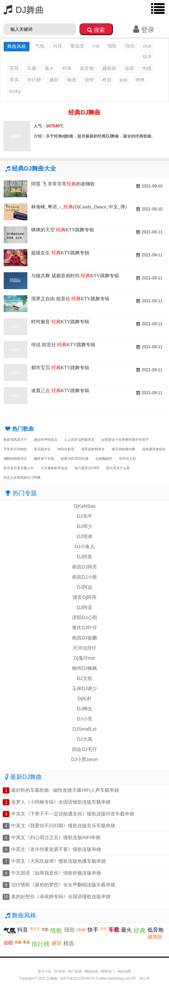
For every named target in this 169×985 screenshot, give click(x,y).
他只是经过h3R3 (86, 468)
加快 (89, 79)
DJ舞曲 (22, 10)
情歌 (112, 46)
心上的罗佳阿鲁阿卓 (79, 439)
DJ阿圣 (84, 607)
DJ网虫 (84, 708)
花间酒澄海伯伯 (154, 449)
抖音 (57, 46)
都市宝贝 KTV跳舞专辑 (60, 367)
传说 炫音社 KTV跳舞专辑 (63, 344)
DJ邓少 (84, 526)
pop (123, 79)
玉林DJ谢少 (84, 688)
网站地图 (124, 971)
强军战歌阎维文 (93, 449)
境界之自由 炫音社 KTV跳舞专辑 (70, 298)
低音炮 (87, 68)
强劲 (130, 46)
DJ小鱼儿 (84, 546)
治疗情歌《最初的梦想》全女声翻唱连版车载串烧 (63, 884)
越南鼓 (109, 68)
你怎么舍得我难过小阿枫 (22, 477)
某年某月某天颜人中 (18, 468)
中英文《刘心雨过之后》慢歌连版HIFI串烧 (55, 837)
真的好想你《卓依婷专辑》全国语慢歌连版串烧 (61, 896)
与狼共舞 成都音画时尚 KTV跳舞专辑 (75, 275)
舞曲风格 (91, 971)
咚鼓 (107, 79)
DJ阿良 (84, 556)
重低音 (77, 46)
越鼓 (54, 79)
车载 (32, 68)
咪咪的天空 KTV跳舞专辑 (62, 229)
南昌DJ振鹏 (84, 637)
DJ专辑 (59, 971)
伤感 (146, 68)
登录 (143, 29)
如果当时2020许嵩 (75, 458)
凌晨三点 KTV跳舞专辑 (60, 390)
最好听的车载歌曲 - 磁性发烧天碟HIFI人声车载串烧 (65, 790)
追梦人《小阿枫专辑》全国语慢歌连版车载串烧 (61, 802)
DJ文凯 (84, 678)
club (147, 46)
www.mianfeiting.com (115, 978)
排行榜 (34, 79)
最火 (49, 68)
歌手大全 (44, 971)
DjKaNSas (85, 506)
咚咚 (140, 79)
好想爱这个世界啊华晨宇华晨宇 (125, 439)
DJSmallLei (85, 729)
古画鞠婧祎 (103, 458)
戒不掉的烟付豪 (123, 449)
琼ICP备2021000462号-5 (79, 978)
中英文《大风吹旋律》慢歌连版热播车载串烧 (58, 861)
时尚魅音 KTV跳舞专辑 (60, 321)
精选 (71, 79)
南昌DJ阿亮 (84, 567)
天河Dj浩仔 (84, 648)
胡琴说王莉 (127, 458)
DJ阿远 (84, 587)
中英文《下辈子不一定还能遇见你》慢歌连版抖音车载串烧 (72, 813)
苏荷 (14, 68)
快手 (147, 56)
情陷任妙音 (65, 449)
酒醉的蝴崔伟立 (15, 458)
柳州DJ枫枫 (84, 668)
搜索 (96, 30)
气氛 (40, 46)
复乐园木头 (42, 449)
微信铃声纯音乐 (45, 439)
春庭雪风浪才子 (15, 439)
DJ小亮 (84, 719)
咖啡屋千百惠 (44, 458)
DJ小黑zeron (84, 759)
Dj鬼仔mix (84, 658)
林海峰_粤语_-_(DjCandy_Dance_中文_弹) (78, 206)
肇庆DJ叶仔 (84, 627)
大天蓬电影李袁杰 (54, 468)
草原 (14, 79)
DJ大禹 (84, 739)
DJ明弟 (84, 536)
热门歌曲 (75, 971)
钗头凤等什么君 (118, 468)
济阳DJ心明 (84, 617)
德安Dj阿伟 (84, 597)
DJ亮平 (84, 516)
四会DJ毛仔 (84, 749)
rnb (96, 46)
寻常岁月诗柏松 (15, 449)
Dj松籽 (84, 698)
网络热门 (108, 971)
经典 (67, 68)
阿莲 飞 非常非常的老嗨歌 (63, 183)
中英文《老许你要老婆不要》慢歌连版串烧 (56, 849)
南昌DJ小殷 (84, 577)
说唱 (129, 68)
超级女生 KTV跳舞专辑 (60, 252)
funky (15, 91)
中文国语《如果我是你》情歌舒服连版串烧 (56, 873)
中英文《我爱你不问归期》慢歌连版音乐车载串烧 (63, 825)
